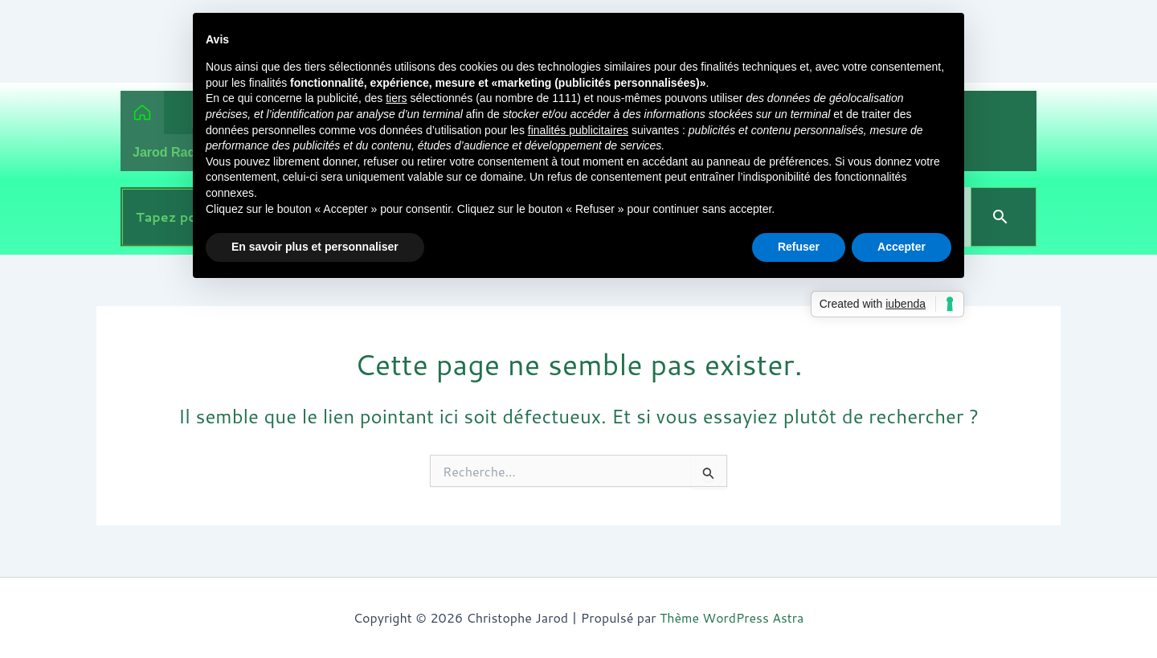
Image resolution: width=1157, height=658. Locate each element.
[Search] (1003, 217)
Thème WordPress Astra (731, 617)
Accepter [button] (901, 246)
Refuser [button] (799, 246)
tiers (396, 98)
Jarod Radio (169, 152)
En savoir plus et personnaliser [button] (315, 246)
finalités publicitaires (578, 130)
